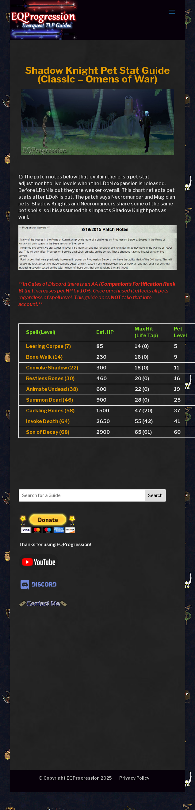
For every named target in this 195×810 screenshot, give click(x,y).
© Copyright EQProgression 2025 (75, 778)
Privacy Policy (134, 778)
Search (155, 495)
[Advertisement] (58, 678)
